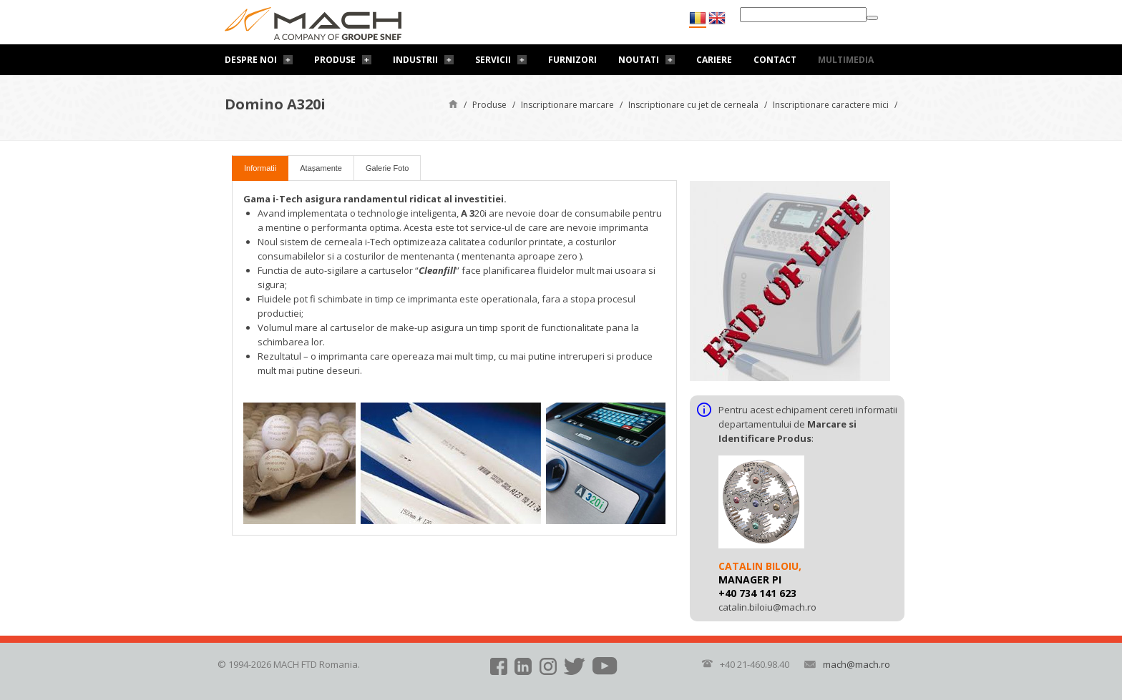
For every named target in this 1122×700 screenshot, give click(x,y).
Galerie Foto (387, 168)
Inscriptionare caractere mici (831, 105)
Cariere (714, 60)
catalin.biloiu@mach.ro (767, 607)
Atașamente (321, 168)
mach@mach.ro (856, 664)
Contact (774, 60)
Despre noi (251, 60)
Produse (335, 60)
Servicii (493, 60)
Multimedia (846, 60)
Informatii (260, 168)
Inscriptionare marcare (567, 105)
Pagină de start (453, 103)
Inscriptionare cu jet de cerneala (693, 105)
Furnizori (572, 60)
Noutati (638, 60)
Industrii (415, 60)
